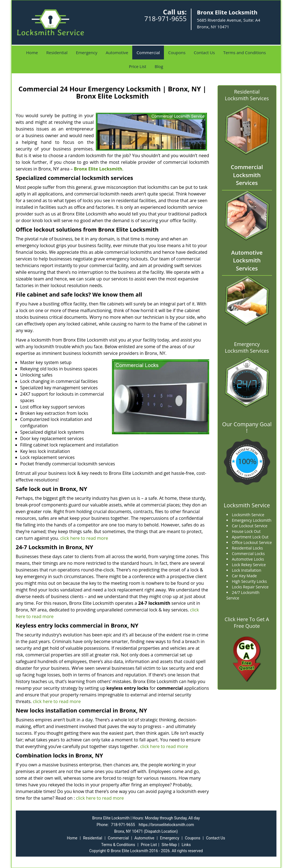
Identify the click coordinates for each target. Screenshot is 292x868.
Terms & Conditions (118, 844)
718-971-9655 (165, 18)
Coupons (176, 52)
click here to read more (84, 538)
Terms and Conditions (244, 52)
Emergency (86, 52)
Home (32, 52)
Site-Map (169, 844)
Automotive (117, 52)
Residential (57, 52)
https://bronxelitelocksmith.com (166, 824)
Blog (158, 66)
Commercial (148, 52)
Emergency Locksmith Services (247, 347)
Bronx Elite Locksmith (98, 169)
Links (186, 844)
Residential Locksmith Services (247, 95)
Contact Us (204, 52)
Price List (137, 66)
